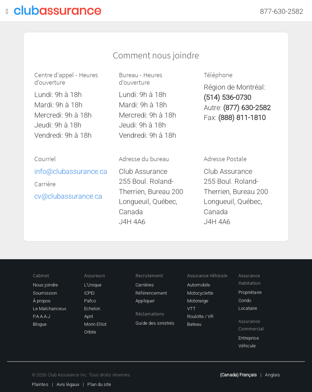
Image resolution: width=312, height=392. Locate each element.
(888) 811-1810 (242, 117)
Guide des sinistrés (154, 323)
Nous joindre (45, 285)
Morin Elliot (95, 324)
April (88, 316)
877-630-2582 (281, 11)
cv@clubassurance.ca (68, 196)
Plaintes (40, 384)
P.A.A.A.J (42, 316)
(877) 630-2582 (247, 107)
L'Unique (93, 285)
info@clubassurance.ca (70, 171)
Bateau (194, 324)
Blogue (40, 324)
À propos (42, 300)
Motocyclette (200, 293)
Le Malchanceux (49, 308)
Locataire (248, 308)
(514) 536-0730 (227, 97)
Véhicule (247, 345)
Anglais (272, 374)
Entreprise (248, 338)
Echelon (92, 308)
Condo (244, 300)
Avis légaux (68, 384)
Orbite (90, 332)
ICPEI (89, 293)
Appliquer (145, 300)
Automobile (198, 285)
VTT (191, 308)
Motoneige (198, 300)
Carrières (144, 285)
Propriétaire (250, 292)
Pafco (90, 300)
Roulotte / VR (200, 316)
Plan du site (99, 384)
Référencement (151, 293)
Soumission (45, 293)
